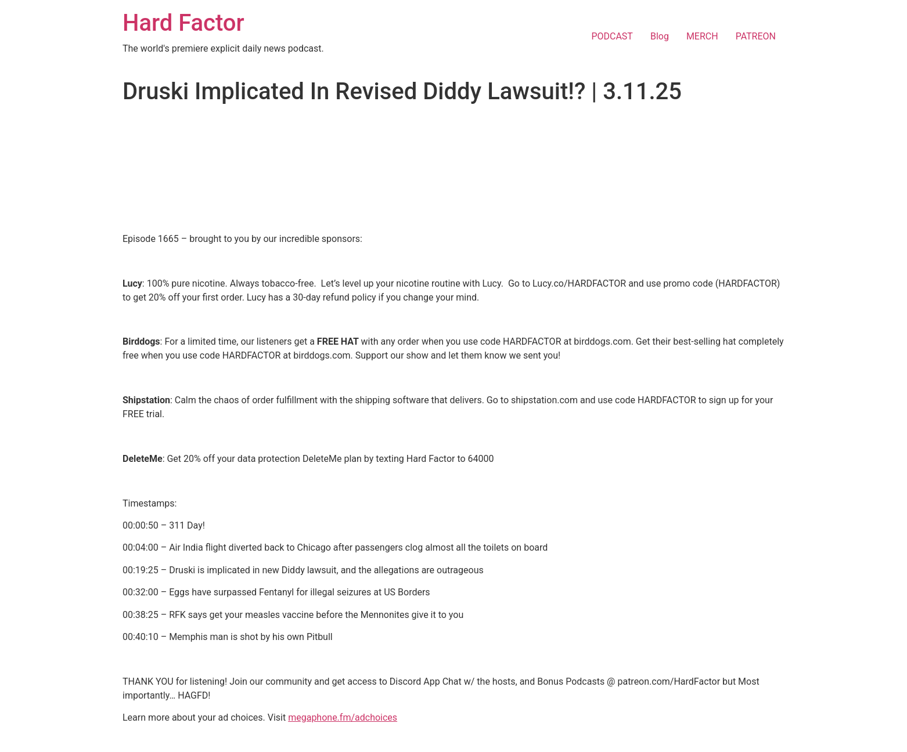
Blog (659, 36)
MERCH (702, 36)
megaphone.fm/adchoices (342, 717)
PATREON (756, 36)
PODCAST (612, 36)
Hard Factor (183, 23)
